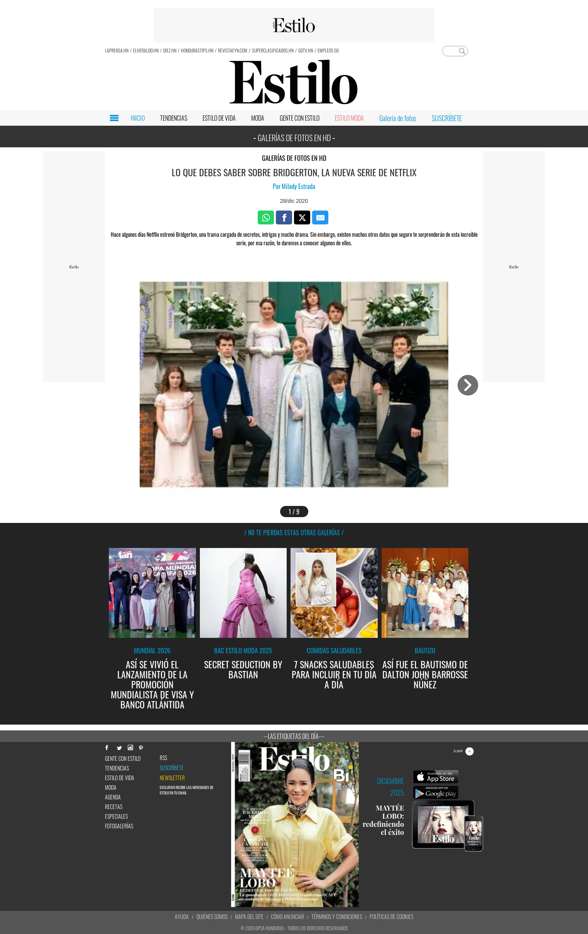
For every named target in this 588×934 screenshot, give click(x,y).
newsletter (172, 778)
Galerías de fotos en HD (294, 158)
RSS (163, 758)
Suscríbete (172, 768)
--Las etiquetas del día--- (294, 736)
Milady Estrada (298, 186)
